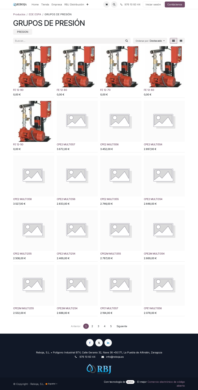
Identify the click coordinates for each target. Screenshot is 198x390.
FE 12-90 (18, 89)
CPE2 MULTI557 (66, 144)
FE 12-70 (105, 89)
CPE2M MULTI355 (110, 253)
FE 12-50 (18, 144)
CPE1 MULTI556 (153, 308)
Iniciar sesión (153, 4)
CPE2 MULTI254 (66, 253)
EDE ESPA (35, 14)
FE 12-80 (62, 89)
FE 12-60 (149, 89)
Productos (19, 14)
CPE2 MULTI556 (109, 144)
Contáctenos (174, 4)
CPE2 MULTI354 (153, 199)
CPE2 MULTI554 (153, 144)
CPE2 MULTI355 (109, 199)
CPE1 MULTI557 (109, 308)
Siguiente (121, 326)
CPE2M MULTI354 (154, 253)
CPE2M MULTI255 (23, 308)
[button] (114, 4)
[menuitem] (35, 4)
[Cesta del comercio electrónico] (106, 4)
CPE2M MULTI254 (67, 308)
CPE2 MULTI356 (66, 199)
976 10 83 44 (130, 4)
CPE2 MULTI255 (22, 253)
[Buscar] (127, 41)
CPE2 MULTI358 (22, 199)
